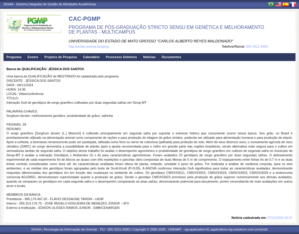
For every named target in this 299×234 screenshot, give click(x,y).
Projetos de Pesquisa (60, 57)
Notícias (149, 57)
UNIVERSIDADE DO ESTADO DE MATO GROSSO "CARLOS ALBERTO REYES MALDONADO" (151, 41)
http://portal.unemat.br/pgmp (89, 46)
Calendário (91, 57)
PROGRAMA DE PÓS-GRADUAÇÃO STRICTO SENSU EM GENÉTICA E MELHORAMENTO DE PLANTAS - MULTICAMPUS (166, 29)
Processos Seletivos (121, 57)
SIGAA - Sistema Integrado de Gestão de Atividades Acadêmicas (50, 4)
